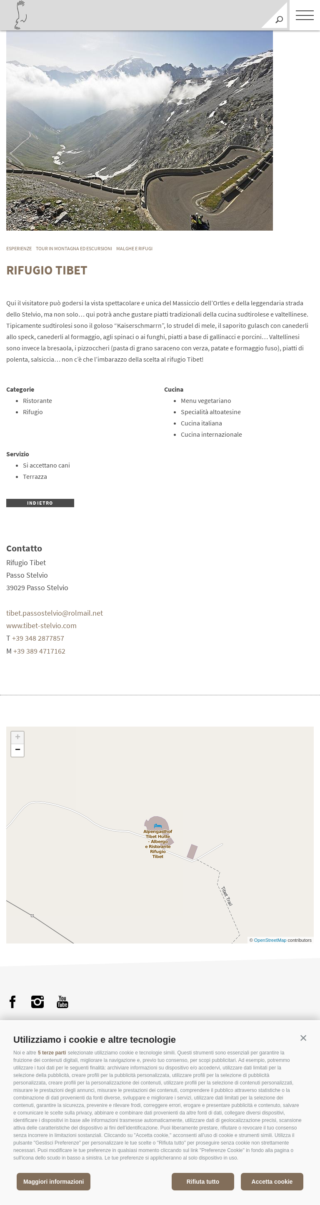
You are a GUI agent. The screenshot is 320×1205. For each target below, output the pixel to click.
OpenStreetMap (271, 940)
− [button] (17, 750)
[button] (303, 1037)
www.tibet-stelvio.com (41, 625)
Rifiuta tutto (203, 1181)
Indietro (40, 503)
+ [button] (17, 738)
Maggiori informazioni (53, 1181)
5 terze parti (52, 1053)
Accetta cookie (272, 1181)
